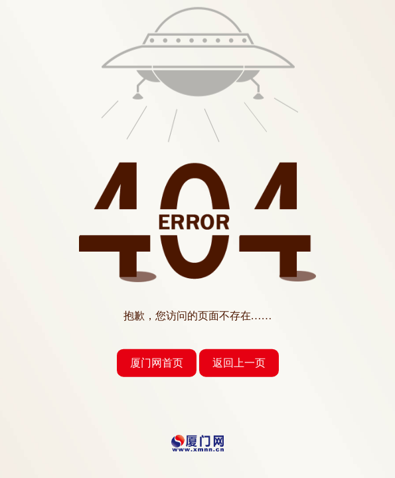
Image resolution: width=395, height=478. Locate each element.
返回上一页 (239, 362)
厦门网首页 (156, 362)
